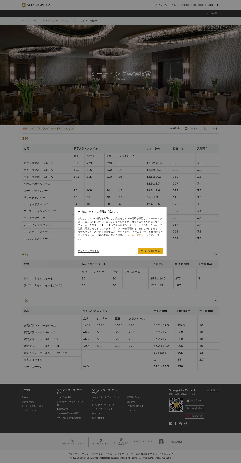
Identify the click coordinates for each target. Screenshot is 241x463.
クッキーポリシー (136, 235)
